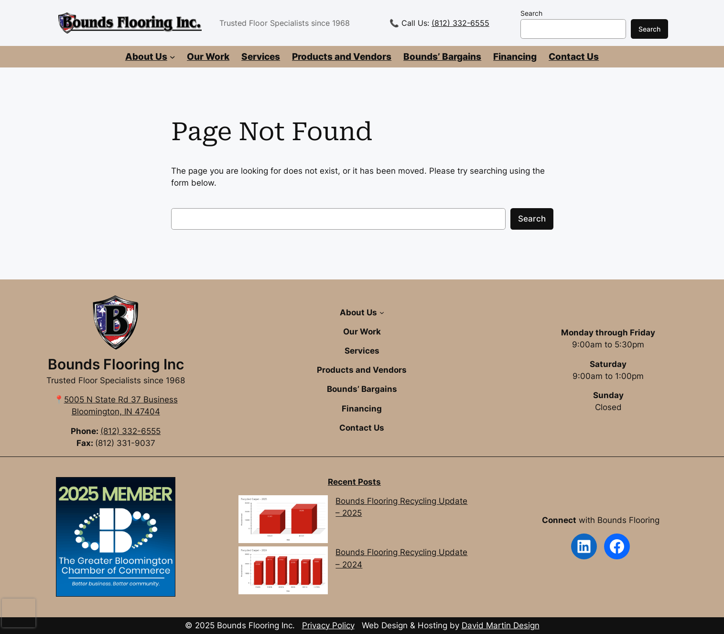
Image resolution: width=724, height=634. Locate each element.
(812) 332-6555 (460, 23)
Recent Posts (354, 482)
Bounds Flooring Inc (116, 364)
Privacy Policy (328, 625)
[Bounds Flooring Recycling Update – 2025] (282, 520)
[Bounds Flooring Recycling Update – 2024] (282, 572)
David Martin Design (501, 625)
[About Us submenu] (172, 57)
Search (531, 13)
